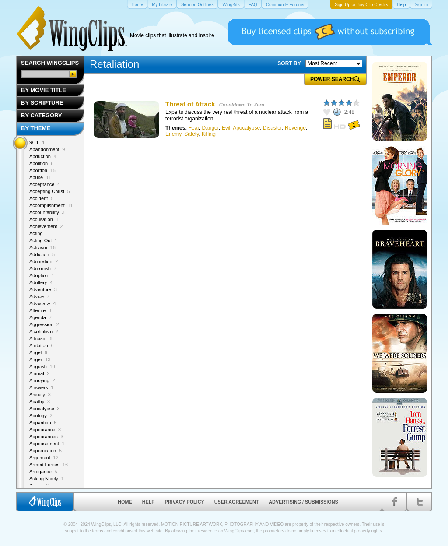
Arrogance (44, 471)
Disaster (272, 128)
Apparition (43, 422)
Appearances (47, 436)
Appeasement (47, 443)
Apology (41, 415)
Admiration (44, 261)
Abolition (42, 163)
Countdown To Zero (241, 104)
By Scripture (42, 102)
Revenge (295, 128)
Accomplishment (51, 205)
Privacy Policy (184, 501)
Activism (43, 247)
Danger (210, 128)
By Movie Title (43, 90)
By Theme (35, 128)
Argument (44, 457)
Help (148, 501)
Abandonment (47, 149)
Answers (42, 387)
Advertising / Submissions (303, 501)
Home (125, 501)
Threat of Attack (190, 104)
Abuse (41, 177)
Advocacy (43, 303)
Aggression (45, 324)
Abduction (43, 156)
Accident (42, 198)
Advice (40, 296)
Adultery (41, 282)
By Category (41, 115)
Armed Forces (49, 464)
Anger (40, 359)
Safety (191, 134)
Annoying (42, 380)
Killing (209, 134)
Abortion (43, 170)
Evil (226, 128)
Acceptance (45, 184)
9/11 (37, 142)
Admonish (43, 268)
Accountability (47, 212)
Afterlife (41, 310)
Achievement (46, 226)
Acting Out (44, 240)
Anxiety (40, 394)
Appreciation (46, 450)
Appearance (46, 429)
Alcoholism (44, 331)
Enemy (173, 134)
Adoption (42, 275)
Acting (39, 233)
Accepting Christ (50, 191)
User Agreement (236, 501)
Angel (39, 352)
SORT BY (289, 63)
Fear (194, 128)
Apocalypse (246, 128)
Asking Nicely (47, 478)
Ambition (42, 345)
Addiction (42, 254)
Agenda (41, 317)
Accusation (44, 219)
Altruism (41, 338)
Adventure (44, 289)
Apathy (40, 401)
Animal (40, 373)
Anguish (42, 366)
